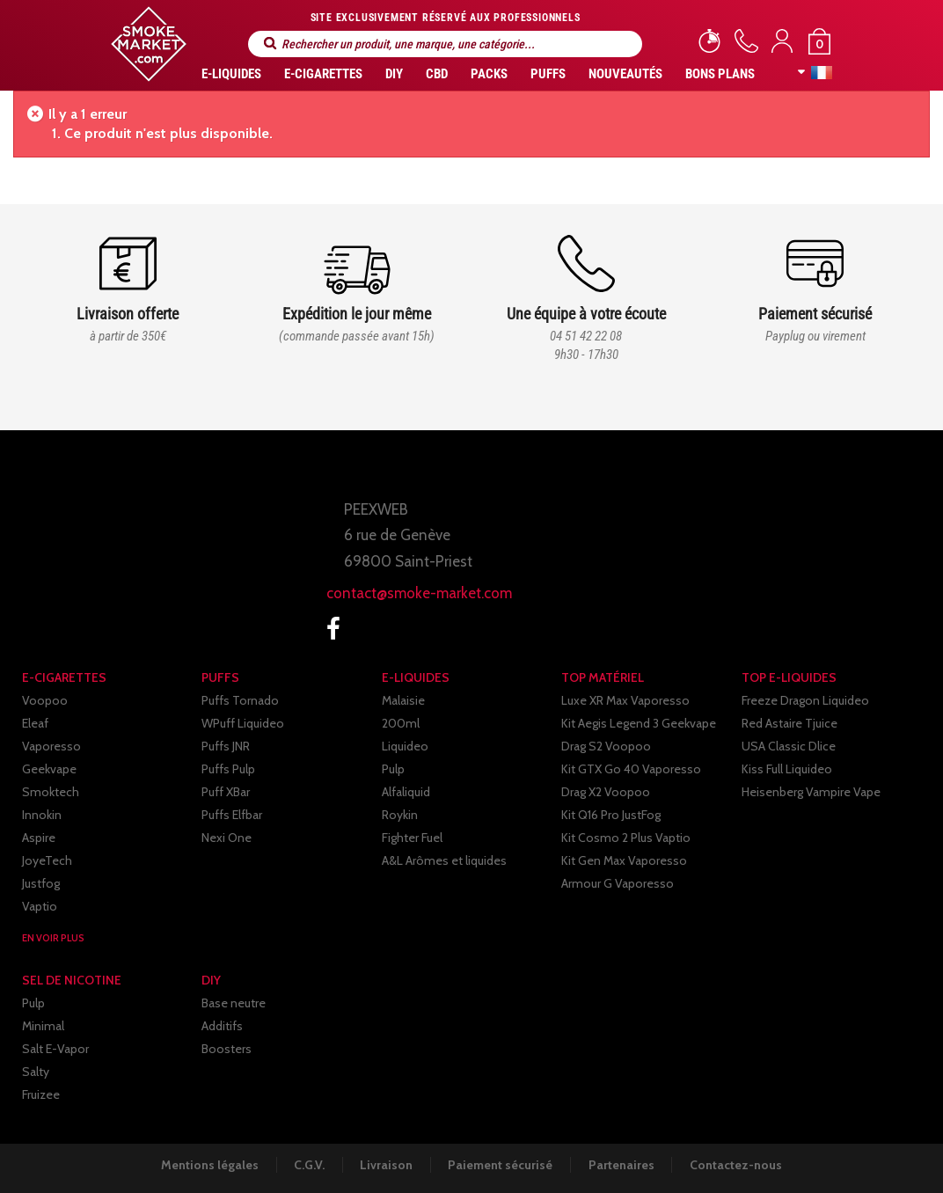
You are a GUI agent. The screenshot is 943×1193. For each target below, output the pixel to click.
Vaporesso (51, 746)
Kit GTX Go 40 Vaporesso (631, 769)
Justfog (41, 883)
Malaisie (403, 700)
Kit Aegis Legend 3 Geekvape (638, 723)
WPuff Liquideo (242, 723)
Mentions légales (206, 1165)
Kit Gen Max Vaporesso (624, 860)
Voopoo (45, 700)
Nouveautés (625, 74)
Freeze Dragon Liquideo (805, 700)
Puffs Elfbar (231, 815)
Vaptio (39, 906)
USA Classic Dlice (789, 746)
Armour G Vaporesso (617, 883)
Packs (489, 74)
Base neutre (233, 1003)
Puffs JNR (225, 746)
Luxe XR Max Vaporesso (625, 700)
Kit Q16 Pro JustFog (611, 815)
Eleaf (35, 723)
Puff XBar (225, 792)
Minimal (43, 1026)
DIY (394, 74)
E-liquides (231, 74)
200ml (401, 723)
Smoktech (50, 792)
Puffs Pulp (228, 769)
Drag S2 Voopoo (606, 746)
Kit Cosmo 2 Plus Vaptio (626, 837)
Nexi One (226, 837)
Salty (35, 1072)
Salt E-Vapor (55, 1049)
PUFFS (548, 74)
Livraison (386, 1165)
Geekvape (49, 769)
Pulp (393, 769)
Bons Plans (720, 74)
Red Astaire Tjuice (789, 723)
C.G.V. (307, 1165)
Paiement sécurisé (502, 1165)
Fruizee (41, 1094)
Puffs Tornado (240, 700)
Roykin (400, 815)
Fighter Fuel (412, 837)
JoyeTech (47, 860)
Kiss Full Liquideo (787, 769)
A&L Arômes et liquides (444, 860)
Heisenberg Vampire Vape (811, 792)
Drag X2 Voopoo (605, 792)
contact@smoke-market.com (419, 593)
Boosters (226, 1049)
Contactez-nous (740, 1165)
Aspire (38, 837)
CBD (437, 74)
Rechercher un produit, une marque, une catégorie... (270, 43)
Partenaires (624, 1165)
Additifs (222, 1026)
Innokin (42, 815)
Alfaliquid (406, 792)
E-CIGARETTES (323, 74)
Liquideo (405, 746)
